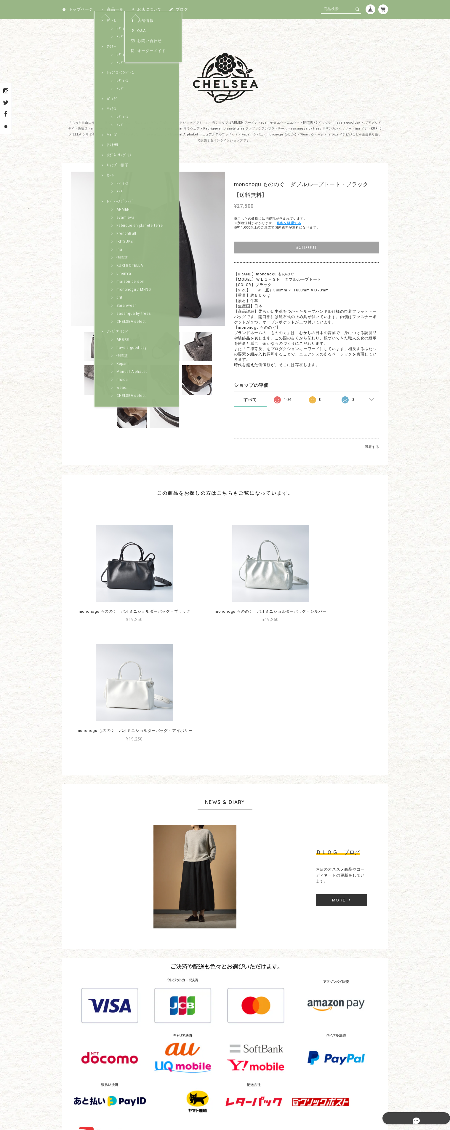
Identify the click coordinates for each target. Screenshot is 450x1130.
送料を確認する (289, 223)
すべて (250, 399)
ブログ (178, 9)
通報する (372, 447)
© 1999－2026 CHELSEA (225, 1118)
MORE (300, 782)
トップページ (77, 9)
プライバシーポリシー (196, 1101)
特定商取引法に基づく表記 (244, 1101)
